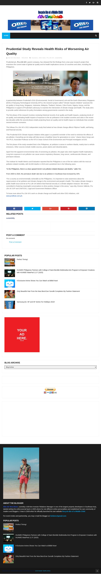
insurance (35, 58)
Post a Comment (15, 242)
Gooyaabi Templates (42, 571)
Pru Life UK (50, 58)
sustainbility (58, 58)
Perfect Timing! (22, 260)
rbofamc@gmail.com (58, 516)
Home (6, 35)
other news (42, 58)
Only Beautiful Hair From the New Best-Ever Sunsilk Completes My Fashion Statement (48, 291)
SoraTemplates (16, 571)
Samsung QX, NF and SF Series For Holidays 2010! (36, 302)
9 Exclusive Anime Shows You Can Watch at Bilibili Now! (37, 281)
